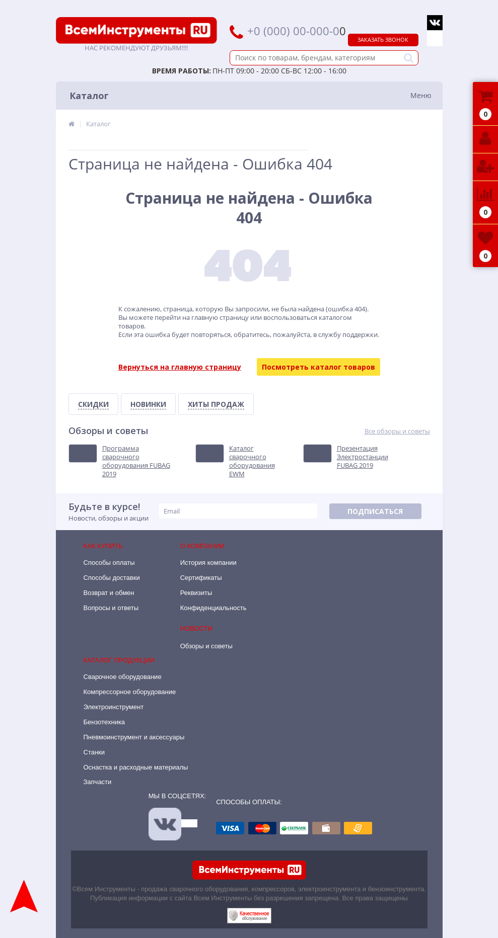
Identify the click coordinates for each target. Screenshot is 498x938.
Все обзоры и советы (397, 431)
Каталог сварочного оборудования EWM (252, 461)
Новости (196, 628)
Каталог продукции (119, 660)
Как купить (103, 546)
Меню (421, 95)
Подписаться (375, 511)
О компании (202, 546)
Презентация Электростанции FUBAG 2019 (362, 457)
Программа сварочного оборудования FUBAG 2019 (136, 461)
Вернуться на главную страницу (179, 367)
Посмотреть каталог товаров (318, 367)
